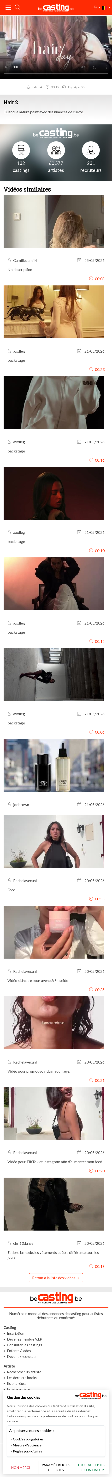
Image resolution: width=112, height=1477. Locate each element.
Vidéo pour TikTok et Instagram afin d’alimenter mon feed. (55, 1161)
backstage (16, 360)
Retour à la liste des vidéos (53, 1277)
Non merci (20, 1467)
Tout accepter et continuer (91, 1467)
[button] (96, 7)
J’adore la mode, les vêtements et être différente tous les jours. (53, 1254)
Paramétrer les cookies (56, 1467)
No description (19, 269)
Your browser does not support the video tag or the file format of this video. (56, 47)
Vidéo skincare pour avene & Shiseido (37, 980)
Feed (11, 889)
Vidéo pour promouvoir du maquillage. (38, 1071)
